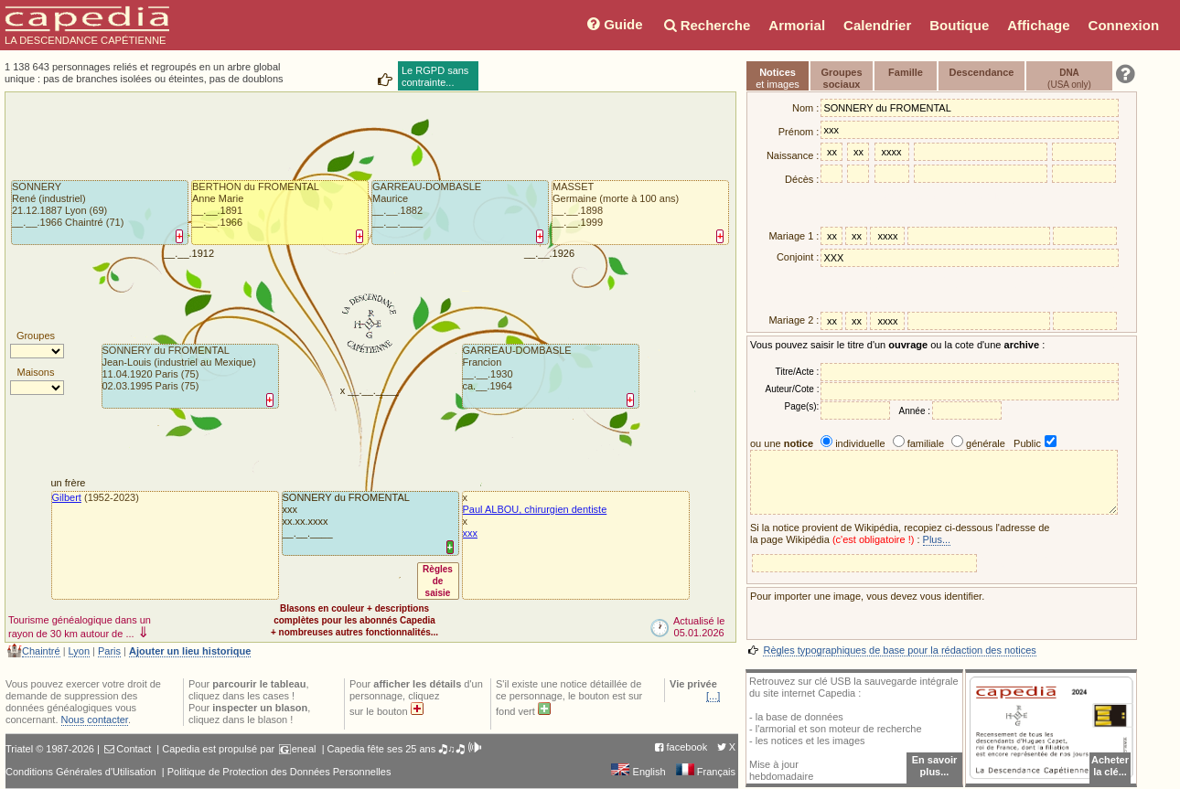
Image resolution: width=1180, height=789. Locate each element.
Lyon (79, 650)
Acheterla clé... (1110, 765)
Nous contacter (94, 719)
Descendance (981, 72)
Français (705, 771)
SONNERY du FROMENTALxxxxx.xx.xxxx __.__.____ (346, 515)
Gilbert (66, 497)
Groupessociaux (841, 78)
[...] (713, 695)
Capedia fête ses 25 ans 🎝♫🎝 (404, 748)
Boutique (959, 25)
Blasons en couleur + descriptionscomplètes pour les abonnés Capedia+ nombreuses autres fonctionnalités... (354, 620)
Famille (905, 72)
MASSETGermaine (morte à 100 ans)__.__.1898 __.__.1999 (615, 204)
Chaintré (41, 650)
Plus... (937, 539)
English (638, 771)
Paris (109, 650)
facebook (687, 746)
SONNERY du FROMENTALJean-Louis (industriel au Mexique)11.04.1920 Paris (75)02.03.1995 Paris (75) (179, 368)
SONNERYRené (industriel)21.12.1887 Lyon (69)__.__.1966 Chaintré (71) (67, 204)
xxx (470, 533)
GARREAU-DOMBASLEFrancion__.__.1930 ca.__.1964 (517, 368)
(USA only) (1069, 79)
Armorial (796, 25)
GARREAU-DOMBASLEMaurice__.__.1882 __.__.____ (426, 204)
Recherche (706, 25)
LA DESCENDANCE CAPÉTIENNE (87, 25)
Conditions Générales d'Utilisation (80, 771)
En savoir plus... (935, 765)
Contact (133, 748)
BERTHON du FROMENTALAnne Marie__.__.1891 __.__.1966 (255, 204)
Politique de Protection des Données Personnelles (279, 771)
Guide (613, 24)
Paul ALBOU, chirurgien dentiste (535, 509)
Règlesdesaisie (438, 581)
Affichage (1038, 25)
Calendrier (877, 25)
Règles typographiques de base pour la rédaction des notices (899, 650)
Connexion (1124, 25)
